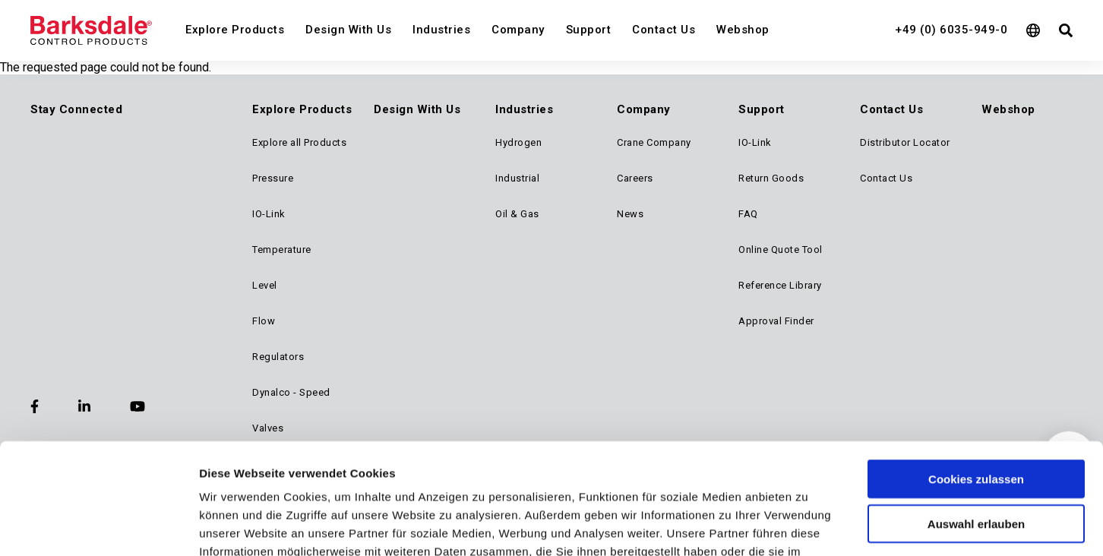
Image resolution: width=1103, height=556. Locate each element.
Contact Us (663, 29)
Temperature (281, 249)
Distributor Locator (905, 142)
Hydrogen (518, 142)
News (630, 214)
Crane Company (654, 142)
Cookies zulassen (976, 350)
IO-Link (269, 214)
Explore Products (234, 29)
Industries (441, 29)
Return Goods (771, 178)
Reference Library (780, 285)
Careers (635, 178)
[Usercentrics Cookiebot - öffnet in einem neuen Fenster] (98, 502)
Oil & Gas (517, 214)
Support (589, 29)
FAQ (748, 214)
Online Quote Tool (780, 249)
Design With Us (348, 29)
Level (264, 285)
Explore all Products (299, 142)
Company (518, 29)
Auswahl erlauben (976, 395)
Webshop (743, 29)
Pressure (272, 178)
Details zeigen (808, 502)
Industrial (517, 178)
